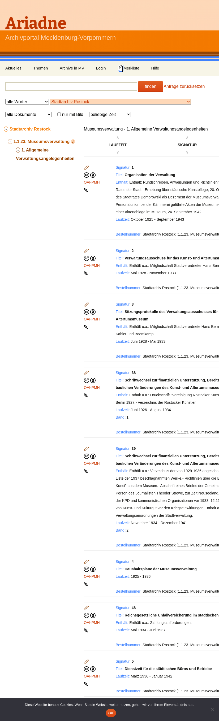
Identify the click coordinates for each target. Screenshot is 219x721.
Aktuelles (13, 68)
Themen (40, 68)
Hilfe (155, 68)
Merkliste (128, 68)
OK (110, 713)
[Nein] (212, 709)
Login (101, 68)
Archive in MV (72, 68)
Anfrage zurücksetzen (184, 86)
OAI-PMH (92, 182)
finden (150, 86)
